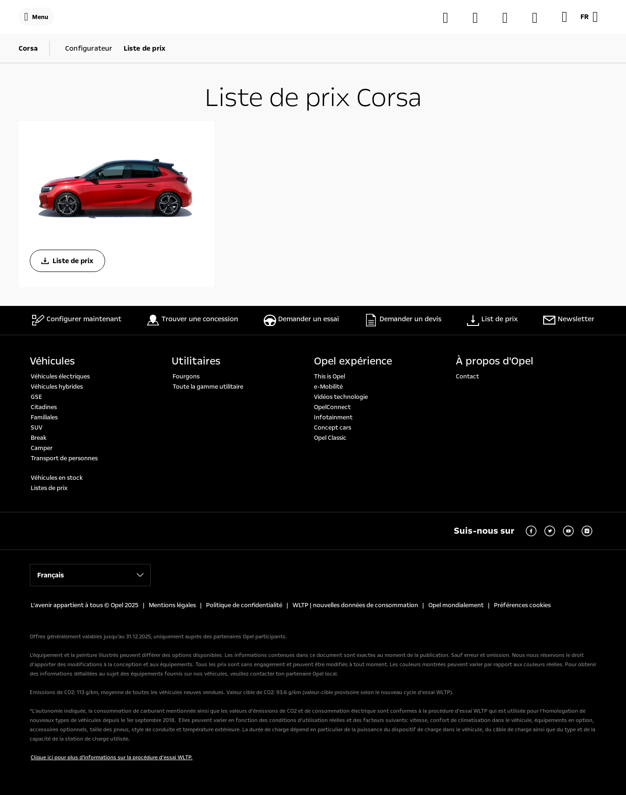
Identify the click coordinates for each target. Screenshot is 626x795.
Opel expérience (353, 361)
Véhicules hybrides (57, 387)
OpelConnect (332, 407)
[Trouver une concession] (480, 17)
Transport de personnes (64, 458)
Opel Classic (330, 438)
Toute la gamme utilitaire (208, 387)
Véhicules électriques (60, 376)
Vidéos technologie (341, 397)
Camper (42, 448)
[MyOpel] (509, 17)
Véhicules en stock (57, 478)
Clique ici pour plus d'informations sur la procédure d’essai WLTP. (112, 757)
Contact (467, 376)
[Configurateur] (450, 17)
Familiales (44, 417)
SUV (36, 428)
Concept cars (332, 428)
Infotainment (333, 417)
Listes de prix (49, 488)
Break (39, 438)
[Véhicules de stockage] (539, 17)
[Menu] (36, 16)
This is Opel (329, 376)
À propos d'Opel (494, 361)
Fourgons (186, 376)
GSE (36, 397)
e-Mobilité (328, 387)
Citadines (44, 407)
